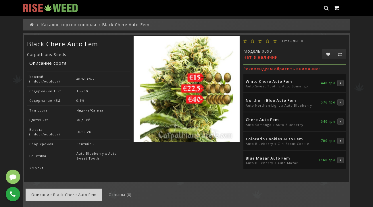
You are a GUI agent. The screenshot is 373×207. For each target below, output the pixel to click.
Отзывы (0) (120, 194)
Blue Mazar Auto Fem (268, 158)
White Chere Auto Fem (269, 81)
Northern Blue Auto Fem (271, 100)
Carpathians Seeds (46, 54)
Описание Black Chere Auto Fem (64, 194)
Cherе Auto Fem (262, 119)
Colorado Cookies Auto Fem (274, 138)
